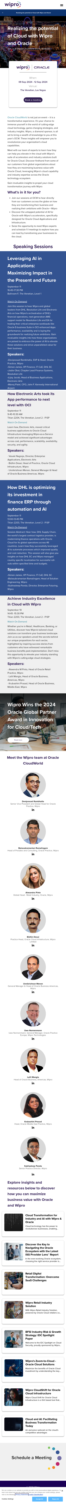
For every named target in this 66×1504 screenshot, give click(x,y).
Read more (18, 740)
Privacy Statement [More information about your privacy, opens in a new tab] (22, 1494)
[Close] (62, 1490)
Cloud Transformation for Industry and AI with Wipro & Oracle (43, 1218)
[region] (33, 1495)
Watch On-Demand (17, 422)
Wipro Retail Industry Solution (38, 1304)
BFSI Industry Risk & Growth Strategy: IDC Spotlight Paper (43, 1335)
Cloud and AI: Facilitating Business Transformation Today (41, 1422)
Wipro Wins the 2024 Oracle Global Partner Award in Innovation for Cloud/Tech (31, 716)
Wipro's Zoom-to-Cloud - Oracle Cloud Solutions (40, 1362)
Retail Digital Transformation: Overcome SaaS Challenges (42, 1276)
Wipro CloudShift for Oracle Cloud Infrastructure (42, 1392)
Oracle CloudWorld (17, 117)
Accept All (39, 1499)
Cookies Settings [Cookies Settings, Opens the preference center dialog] (8, 1499)
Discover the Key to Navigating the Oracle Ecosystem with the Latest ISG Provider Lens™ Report (41, 1249)
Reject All (55, 1499)
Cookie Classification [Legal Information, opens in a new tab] (36, 1494)
